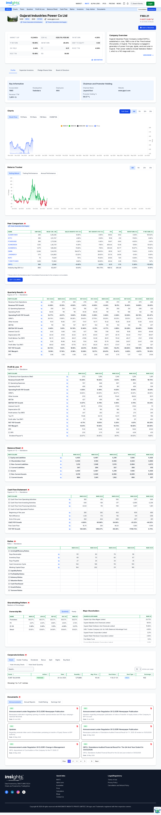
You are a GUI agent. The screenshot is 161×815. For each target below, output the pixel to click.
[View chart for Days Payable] (59, 561)
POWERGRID (12, 241)
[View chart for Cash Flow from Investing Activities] (70, 502)
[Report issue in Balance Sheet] (22, 448)
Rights (58, 660)
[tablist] (80, 71)
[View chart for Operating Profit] (41, 312)
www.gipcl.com (52, 19)
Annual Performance (48, 173)
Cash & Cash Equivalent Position (21, 509)
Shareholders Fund (17, 461)
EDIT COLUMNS (15, 279)
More (119, 3)
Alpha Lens (96, 3)
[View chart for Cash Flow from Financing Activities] (70, 506)
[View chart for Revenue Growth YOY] (67, 380)
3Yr (145, 111)
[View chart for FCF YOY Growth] (70, 529)
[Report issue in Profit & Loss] (21, 367)
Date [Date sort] (63, 674)
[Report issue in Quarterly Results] (25, 292)
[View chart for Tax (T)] (41, 341)
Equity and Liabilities (17, 458)
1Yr (140, 111)
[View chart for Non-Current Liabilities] (61, 464)
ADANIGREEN (12, 245)
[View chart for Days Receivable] (59, 554)
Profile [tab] (13, 70)
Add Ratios (97, 60)
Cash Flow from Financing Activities (22, 506)
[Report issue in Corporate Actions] (26, 655)
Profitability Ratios (16, 574)
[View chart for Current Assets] (61, 477)
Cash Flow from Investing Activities (22, 503)
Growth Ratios (14, 587)
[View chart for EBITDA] (41, 325)
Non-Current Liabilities (18, 464)
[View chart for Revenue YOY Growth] (41, 305)
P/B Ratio (43, 117)
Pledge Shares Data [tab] (45, 70)
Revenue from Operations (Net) (20, 376)
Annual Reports (29, 702)
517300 (39, 19)
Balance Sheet (52, 9)
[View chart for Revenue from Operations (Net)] (67, 376)
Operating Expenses (16, 308)
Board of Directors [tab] (62, 70)
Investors (80, 9)
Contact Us (60, 797)
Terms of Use (112, 779)
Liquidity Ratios (15, 571)
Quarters (30, 9)
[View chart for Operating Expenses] (41, 308)
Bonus (43, 660)
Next (96, 761)
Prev (64, 761)
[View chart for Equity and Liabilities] (61, 457)
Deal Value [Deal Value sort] (113, 674)
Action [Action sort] (46, 674)
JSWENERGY (12, 254)
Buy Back (66, 660)
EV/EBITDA (53, 117)
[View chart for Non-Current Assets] (61, 474)
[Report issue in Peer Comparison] (25, 224)
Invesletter (59, 785)
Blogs (58, 794)
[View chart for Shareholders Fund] (61, 461)
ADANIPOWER (13, 235)
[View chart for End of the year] (70, 519)
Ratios (72, 9)
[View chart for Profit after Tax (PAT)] (67, 419)
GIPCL (8, 9)
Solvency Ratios (15, 577)
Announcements (15, 702)
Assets (12, 471)
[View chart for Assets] (61, 471)
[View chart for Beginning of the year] (70, 512)
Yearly (74, 611)
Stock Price (13, 117)
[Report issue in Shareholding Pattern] (28, 603)
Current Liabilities (17, 467)
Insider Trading (22, 660)
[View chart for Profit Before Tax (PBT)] (41, 338)
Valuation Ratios (15, 580)
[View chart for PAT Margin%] (41, 351)
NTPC (10, 238)
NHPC (10, 258)
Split (50, 660)
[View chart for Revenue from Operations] (41, 302)
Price (58, 788)
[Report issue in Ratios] (15, 541)
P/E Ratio (24, 117)
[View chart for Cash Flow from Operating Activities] (70, 499)
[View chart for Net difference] (70, 516)
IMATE (58, 779)
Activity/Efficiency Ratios (18, 551)
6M (134, 111)
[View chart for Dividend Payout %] (67, 435)
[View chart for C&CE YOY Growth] (70, 522)
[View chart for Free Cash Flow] (70, 525)
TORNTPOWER (13, 261)
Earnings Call (56, 702)
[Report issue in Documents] (19, 697)
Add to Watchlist (147, 28)
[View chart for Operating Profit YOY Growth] (41, 315)
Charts (15, 9)
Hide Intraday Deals (15, 664)
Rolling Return (14, 173)
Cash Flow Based (15, 584)
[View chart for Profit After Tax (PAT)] (41, 344)
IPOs (105, 3)
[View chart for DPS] (67, 432)
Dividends (34, 660)
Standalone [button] (151, 9)
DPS (10, 432)
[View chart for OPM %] (41, 318)
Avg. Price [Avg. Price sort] (95, 674)
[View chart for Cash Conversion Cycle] (59, 564)
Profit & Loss (40, 9)
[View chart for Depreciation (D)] (41, 335)
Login (150, 4)
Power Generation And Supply (56, 22)
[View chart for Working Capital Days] (59, 567)
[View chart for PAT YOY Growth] (41, 348)
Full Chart (124, 111)
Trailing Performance (30, 173)
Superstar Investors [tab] (27, 70)
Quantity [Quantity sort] (78, 674)
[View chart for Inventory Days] (59, 557)
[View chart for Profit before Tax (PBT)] (67, 412)
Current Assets (16, 477)
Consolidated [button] (142, 9)
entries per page (144, 669)
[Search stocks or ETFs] (137, 4)
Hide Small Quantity (34, 664)
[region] (80, 251)
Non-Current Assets (17, 474)
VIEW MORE (148, 55)
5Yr (151, 111)
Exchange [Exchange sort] (148, 674)
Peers (22, 9)
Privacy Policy (112, 782)
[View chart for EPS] (41, 354)
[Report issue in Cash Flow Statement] (28, 490)
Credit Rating (43, 702)
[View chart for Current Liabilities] (61, 467)
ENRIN (10, 251)
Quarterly (65, 611)
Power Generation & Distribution (31, 22)
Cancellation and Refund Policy (118, 785)
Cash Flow (63, 9)
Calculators (60, 791)
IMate (87, 3)
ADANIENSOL (12, 248)
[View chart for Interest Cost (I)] (41, 331)
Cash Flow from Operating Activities (22, 499)
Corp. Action (90, 9)
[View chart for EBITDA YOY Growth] (41, 328)
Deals (11, 660)
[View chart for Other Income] (41, 321)
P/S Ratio (33, 117)
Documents (101, 9)
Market (79, 3)
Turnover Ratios (15, 590)
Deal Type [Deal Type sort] (131, 674)
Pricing (112, 3)
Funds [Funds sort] (11, 674)
